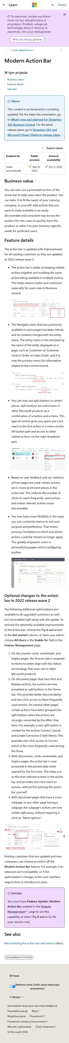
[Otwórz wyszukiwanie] (52, 5)
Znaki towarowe (45, 1026)
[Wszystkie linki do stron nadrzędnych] (7, 50)
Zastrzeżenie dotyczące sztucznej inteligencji (32, 1005)
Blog (34, 1011)
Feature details (15, 84)
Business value (15, 79)
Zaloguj (62, 4)
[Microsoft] (34, 5)
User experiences (22, 50)
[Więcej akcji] (61, 50)
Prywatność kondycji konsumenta (26, 1021)
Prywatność (36, 1016)
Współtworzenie (16, 1016)
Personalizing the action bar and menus (29, 943)
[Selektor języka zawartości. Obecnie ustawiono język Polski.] (14, 976)
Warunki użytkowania (19, 1026)
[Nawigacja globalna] (3, 5)
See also (12, 89)
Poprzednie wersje (17, 1011)
